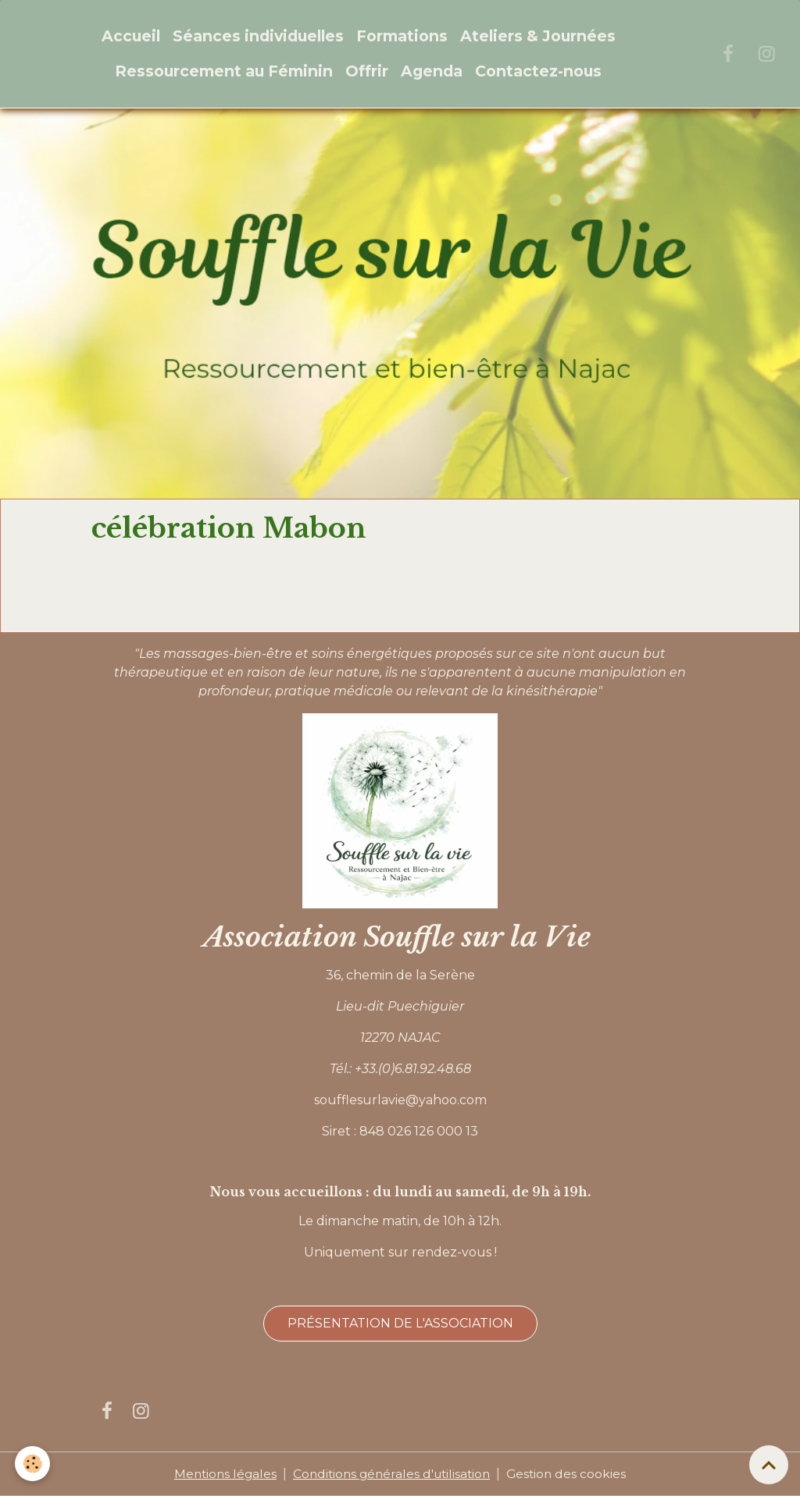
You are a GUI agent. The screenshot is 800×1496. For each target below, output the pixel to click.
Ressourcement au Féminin (224, 71)
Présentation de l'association (400, 1323)
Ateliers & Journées (538, 36)
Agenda (431, 71)
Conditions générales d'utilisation (392, 1473)
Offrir (366, 71)
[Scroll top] (768, 1464)
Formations (402, 36)
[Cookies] (33, 1463)
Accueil (131, 36)
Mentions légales (220, 1473)
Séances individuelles (258, 36)
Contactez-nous (538, 71)
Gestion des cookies (572, 1473)
